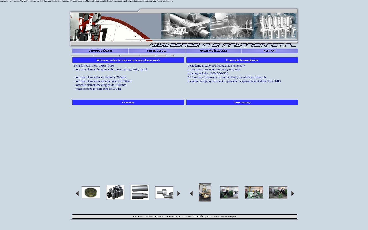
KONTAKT (213, 216)
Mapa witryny (228, 216)
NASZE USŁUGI (167, 216)
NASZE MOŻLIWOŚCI (192, 216)
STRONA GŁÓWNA (144, 216)
